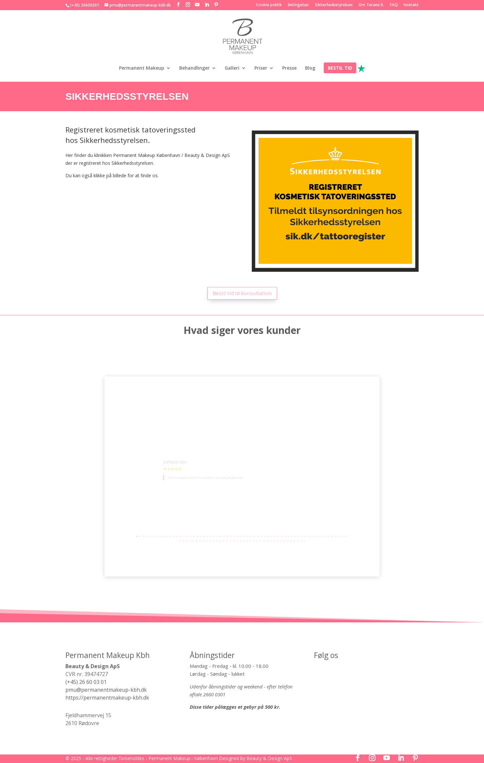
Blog (310, 68)
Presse (289, 68)
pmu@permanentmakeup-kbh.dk (106, 689)
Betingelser (298, 5)
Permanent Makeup (141, 68)
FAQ (394, 5)
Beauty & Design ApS (269, 758)
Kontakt (411, 5)
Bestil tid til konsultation (242, 293)
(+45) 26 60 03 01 (86, 681)
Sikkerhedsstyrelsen (334, 5)
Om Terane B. (371, 5)
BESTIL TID (340, 68)
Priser (260, 68)
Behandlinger (194, 68)
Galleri (232, 68)
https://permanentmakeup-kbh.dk (107, 697)
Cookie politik (269, 5)
